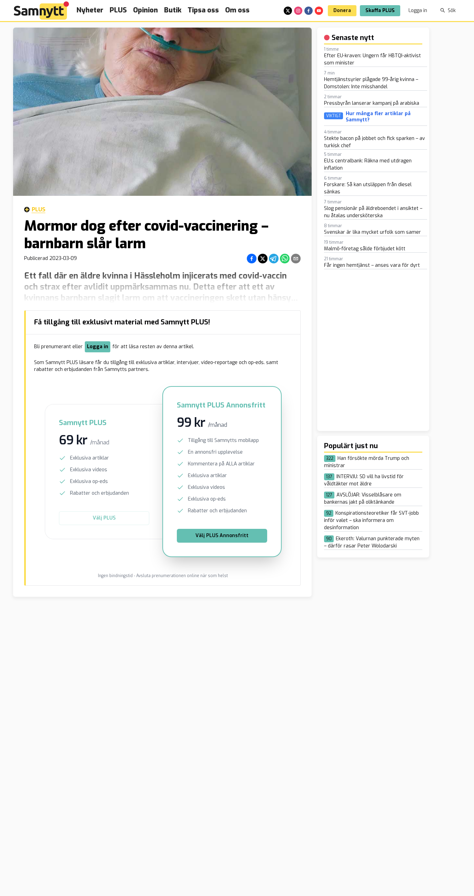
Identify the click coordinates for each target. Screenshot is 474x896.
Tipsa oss (203, 10)
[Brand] (41, 10)
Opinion (145, 10)
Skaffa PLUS (380, 10)
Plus (35, 209)
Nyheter (90, 10)
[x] (288, 11)
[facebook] (308, 11)
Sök (448, 10)
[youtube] (319, 11)
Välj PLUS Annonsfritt (222, 535)
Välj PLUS (104, 518)
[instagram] (298, 11)
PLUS (118, 10)
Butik (172, 10)
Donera (342, 10)
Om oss (237, 10)
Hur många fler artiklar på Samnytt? (378, 117)
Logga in (418, 10)
